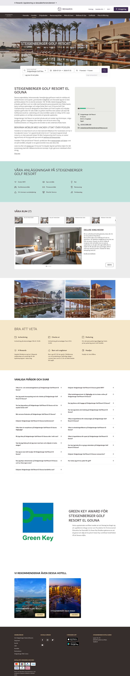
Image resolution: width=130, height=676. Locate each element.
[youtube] (42, 645)
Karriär (16, 643)
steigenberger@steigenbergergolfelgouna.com (94, 128)
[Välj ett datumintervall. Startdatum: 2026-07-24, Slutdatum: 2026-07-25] (61, 70)
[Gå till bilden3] (49, 266)
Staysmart (17, 641)
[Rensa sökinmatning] (45, 70)
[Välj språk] (100, 9)
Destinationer (17, 651)
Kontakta (16, 648)
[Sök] (105, 70)
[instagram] (47, 640)
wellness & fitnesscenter (52, 137)
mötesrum (30, 146)
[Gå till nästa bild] (116, 220)
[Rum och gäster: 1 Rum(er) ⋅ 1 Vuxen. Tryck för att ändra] (87, 70)
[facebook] (42, 640)
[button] (39, 299)
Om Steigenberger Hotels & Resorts (23, 638)
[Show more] (17, 283)
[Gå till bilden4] (50, 266)
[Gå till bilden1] (46, 266)
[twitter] (52, 640)
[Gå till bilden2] (47, 266)
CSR (15, 646)
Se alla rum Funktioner (89, 254)
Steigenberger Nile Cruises (21, 654)
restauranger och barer (59, 141)
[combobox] (35, 70)
